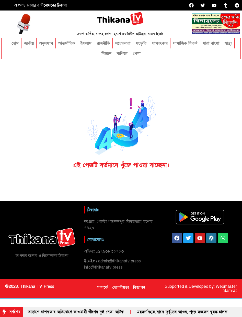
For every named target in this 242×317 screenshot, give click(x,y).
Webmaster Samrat (226, 288)
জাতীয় (29, 43)
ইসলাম (85, 43)
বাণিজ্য (122, 53)
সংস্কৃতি (141, 43)
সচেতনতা (122, 43)
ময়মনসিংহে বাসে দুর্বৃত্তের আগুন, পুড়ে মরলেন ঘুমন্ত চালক (182, 312)
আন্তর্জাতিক (66, 43)
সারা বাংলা (211, 43)
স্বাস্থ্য (228, 43)
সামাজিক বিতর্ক (185, 43)
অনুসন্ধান (46, 43)
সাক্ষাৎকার (160, 43)
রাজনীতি (103, 43)
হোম (14, 43)
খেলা (137, 53)
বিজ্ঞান (106, 53)
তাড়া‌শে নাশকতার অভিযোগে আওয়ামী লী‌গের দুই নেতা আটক (76, 312)
